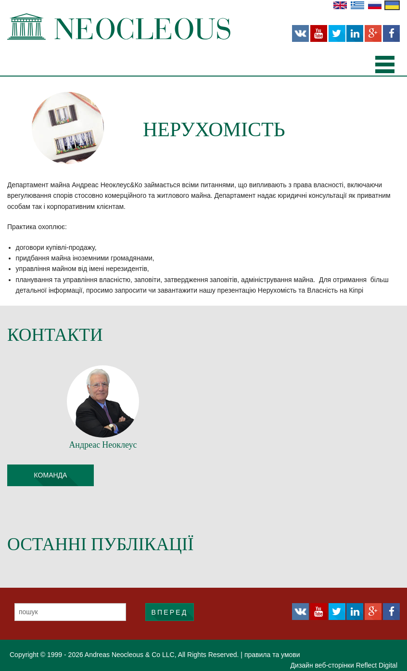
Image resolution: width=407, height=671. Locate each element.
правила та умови (272, 654)
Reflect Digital (376, 665)
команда (50, 475)
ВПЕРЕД (169, 612)
